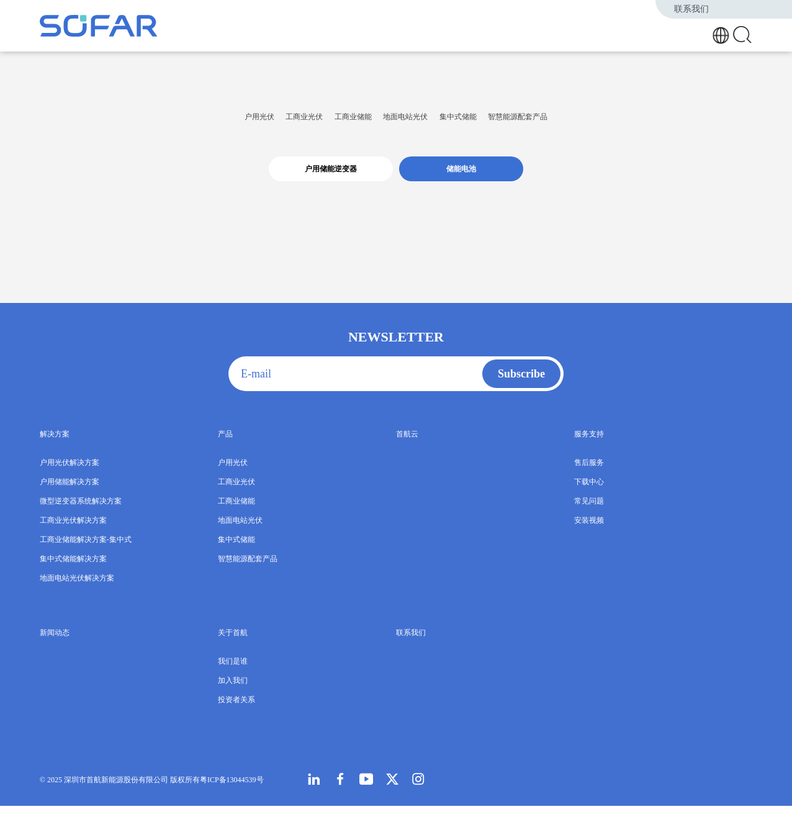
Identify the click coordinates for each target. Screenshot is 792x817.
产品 (559, 32)
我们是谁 (233, 672)
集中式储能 (514, 121)
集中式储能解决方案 (73, 570)
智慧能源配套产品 (620, 121)
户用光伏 (149, 121)
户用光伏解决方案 (69, 473)
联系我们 (694, 9)
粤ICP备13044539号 (232, 791)
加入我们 (233, 691)
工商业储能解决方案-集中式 (86, 550)
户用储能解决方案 (69, 493)
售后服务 (589, 473)
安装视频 (589, 531)
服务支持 (615, 32)
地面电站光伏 (418, 121)
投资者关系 (236, 710)
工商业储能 (323, 121)
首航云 (583, 32)
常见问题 (589, 512)
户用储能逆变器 (330, 179)
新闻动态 (651, 32)
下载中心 (589, 493)
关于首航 (687, 32)
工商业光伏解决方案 (73, 531)
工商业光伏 (233, 121)
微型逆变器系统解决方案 (81, 512)
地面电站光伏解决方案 (77, 589)
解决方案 (531, 32)
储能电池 (461, 179)
